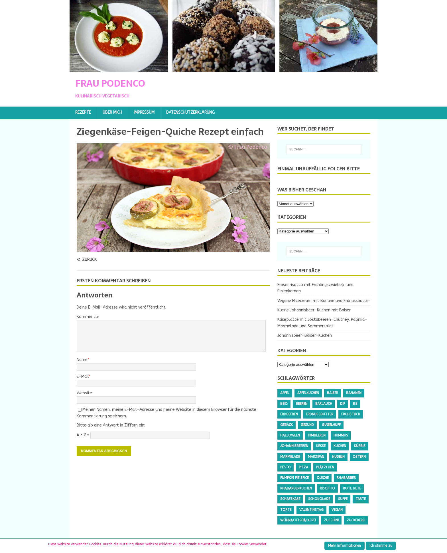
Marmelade (290, 457)
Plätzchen (325, 467)
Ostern (359, 457)
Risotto (327, 488)
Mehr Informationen (344, 546)
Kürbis (359, 446)
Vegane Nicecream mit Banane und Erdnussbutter (323, 300)
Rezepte (83, 112)
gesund (307, 425)
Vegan (337, 510)
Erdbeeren (289, 414)
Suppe (343, 499)
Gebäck (286, 425)
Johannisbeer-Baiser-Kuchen (304, 335)
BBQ (284, 404)
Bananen (353, 393)
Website (84, 393)
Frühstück (350, 414)
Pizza (303, 467)
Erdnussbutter (319, 414)
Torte (285, 510)
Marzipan (316, 457)
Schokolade (319, 499)
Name (82, 359)
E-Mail (83, 376)
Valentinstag (311, 510)
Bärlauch (323, 404)
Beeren (301, 404)
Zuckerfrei (356, 520)
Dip (342, 404)
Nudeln (338, 457)
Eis (355, 404)
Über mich (112, 112)
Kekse (321, 446)
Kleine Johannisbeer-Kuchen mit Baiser (314, 310)
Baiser (332, 393)
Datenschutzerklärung (190, 112)
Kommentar (88, 316)
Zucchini (331, 520)
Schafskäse (290, 499)
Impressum (144, 112)
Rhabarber (346, 478)
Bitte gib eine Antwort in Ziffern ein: (111, 425)
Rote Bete (352, 488)
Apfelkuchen (308, 393)
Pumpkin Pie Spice (294, 478)
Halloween (290, 435)
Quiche (323, 478)
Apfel (284, 393)
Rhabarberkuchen (296, 488)
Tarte (360, 499)
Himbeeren (317, 435)
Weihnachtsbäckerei (298, 520)
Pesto (285, 467)
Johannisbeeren (294, 446)
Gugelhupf (331, 425)
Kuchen (340, 446)
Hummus (341, 435)
